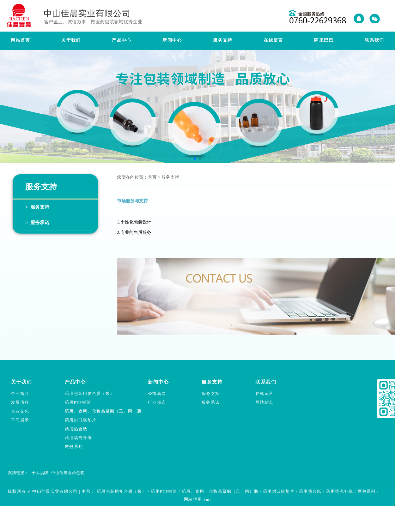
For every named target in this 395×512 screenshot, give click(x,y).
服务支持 (211, 393)
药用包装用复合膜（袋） (89, 393)
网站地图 (193, 499)
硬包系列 (74, 446)
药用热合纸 (76, 428)
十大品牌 (40, 472)
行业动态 (157, 402)
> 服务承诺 (37, 222)
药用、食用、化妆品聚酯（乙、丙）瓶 (103, 411)
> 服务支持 (37, 207)
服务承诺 (211, 402)
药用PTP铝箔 (78, 402)
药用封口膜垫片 (80, 420)
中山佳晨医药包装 (67, 472)
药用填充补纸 (78, 437)
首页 (152, 177)
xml (207, 499)
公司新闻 (157, 393)
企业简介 (20, 393)
